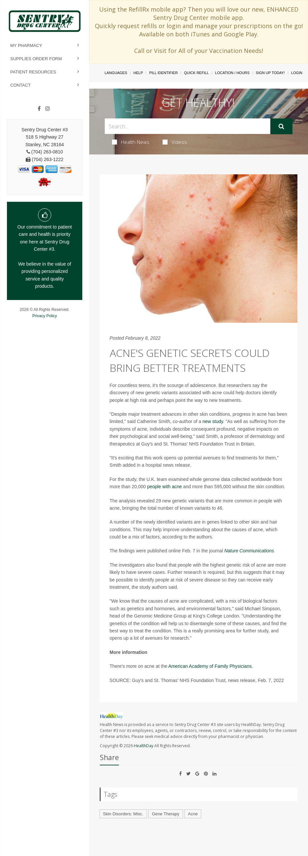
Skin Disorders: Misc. (123, 813)
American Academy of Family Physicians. (210, 666)
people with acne (164, 486)
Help (138, 73)
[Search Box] (188, 126)
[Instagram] (47, 108)
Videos (175, 142)
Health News (130, 142)
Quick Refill (196, 73)
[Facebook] (39, 108)
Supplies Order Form (36, 58)
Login (296, 73)
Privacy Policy (44, 316)
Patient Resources (33, 71)
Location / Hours (232, 73)
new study (213, 421)
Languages (115, 73)
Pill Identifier (163, 73)
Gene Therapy (165, 813)
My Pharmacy (26, 45)
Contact (20, 85)
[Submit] (281, 126)
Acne (193, 813)
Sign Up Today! (270, 73)
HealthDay (143, 746)
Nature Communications (249, 550)
